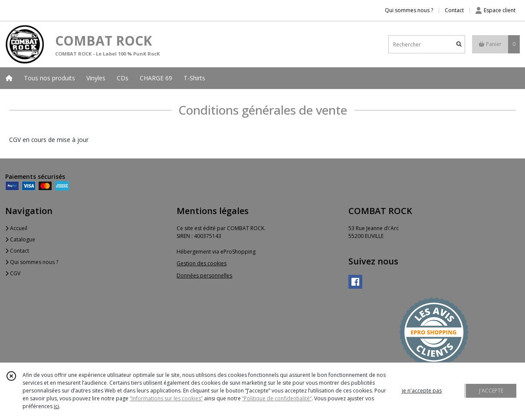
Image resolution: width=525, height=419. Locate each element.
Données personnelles (204, 275)
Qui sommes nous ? (31, 262)
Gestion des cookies (201, 263)
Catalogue (20, 239)
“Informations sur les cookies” (166, 398)
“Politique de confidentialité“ (277, 398)
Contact (454, 10)
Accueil (16, 228)
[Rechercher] (459, 44)
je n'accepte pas (422, 390)
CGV (12, 273)
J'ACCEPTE (491, 390)
